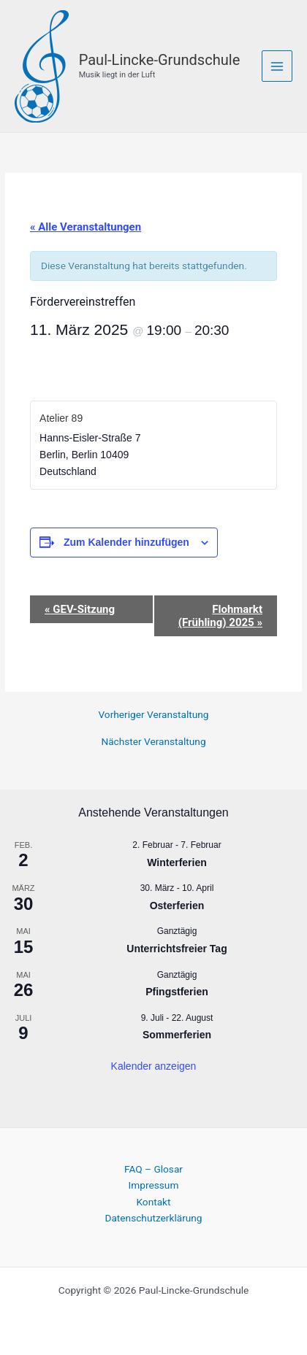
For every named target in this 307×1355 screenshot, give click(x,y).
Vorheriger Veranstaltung (153, 715)
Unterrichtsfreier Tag (176, 948)
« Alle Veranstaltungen (85, 226)
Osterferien (177, 905)
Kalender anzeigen (154, 1066)
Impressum (154, 1185)
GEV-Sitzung (80, 609)
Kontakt (153, 1202)
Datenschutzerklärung (153, 1218)
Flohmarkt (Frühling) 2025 (220, 616)
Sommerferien (177, 1035)
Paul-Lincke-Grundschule (159, 60)
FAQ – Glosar (153, 1169)
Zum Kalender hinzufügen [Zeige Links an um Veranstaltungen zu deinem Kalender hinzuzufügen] (126, 542)
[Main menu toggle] (277, 66)
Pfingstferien (176, 991)
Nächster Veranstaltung (153, 742)
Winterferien (177, 862)
